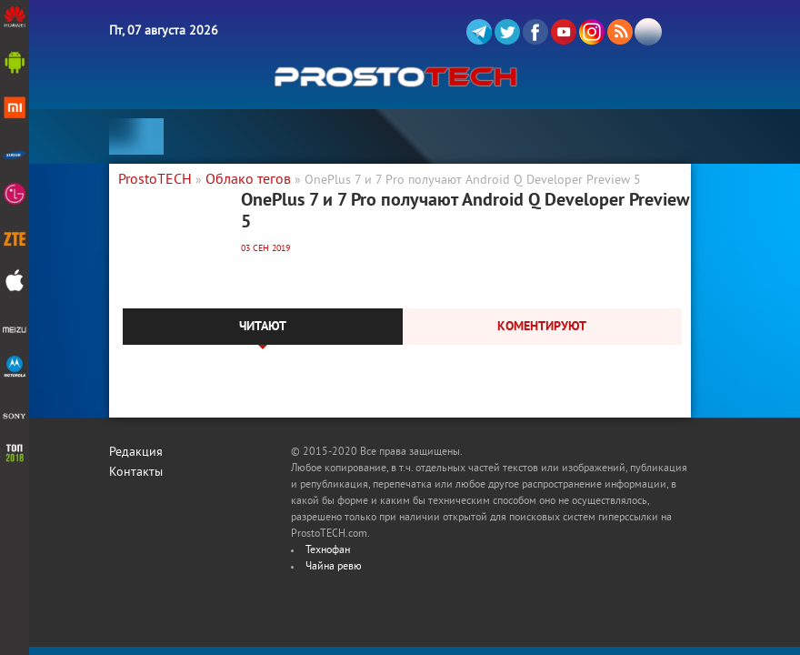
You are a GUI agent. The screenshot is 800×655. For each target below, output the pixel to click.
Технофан (327, 551)
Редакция (136, 452)
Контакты (136, 472)
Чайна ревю (333, 567)
